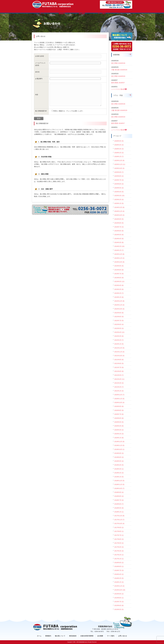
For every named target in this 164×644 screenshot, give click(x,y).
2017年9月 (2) (119, 527)
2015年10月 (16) (119, 590)
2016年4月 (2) (119, 574)
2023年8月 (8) (119, 270)
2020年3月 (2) (119, 430)
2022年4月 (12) (119, 332)
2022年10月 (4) (119, 309)
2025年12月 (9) (119, 160)
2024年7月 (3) (119, 227)
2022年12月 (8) (119, 301)
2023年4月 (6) (119, 285)
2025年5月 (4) (119, 188)
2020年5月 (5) (119, 422)
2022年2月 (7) (119, 340)
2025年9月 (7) (119, 172)
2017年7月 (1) (119, 535)
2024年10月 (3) (119, 215)
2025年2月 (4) (119, 199)
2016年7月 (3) (119, 570)
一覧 (130, 54)
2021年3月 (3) (119, 383)
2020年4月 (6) (119, 426)
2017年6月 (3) (119, 539)
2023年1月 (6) (119, 297)
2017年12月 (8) (119, 516)
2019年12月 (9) (119, 441)
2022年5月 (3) (119, 328)
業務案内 (48, 636)
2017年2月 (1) (119, 555)
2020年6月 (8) (119, 418)
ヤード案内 (110, 636)
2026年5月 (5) (119, 141)
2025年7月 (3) (119, 180)
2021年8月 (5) (119, 363)
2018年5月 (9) (119, 508)
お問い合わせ (122, 636)
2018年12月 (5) (119, 480)
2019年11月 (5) (119, 445)
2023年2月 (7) (119, 293)
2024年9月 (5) (119, 219)
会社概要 (100, 636)
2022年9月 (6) (119, 313)
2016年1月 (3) (119, 582)
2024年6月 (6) (119, 231)
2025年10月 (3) (119, 168)
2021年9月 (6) (119, 359)
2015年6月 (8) (119, 605)
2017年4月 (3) (119, 547)
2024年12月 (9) (119, 207)
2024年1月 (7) (119, 250)
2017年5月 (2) (119, 543)
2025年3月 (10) (119, 195)
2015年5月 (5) (119, 609)
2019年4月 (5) (119, 465)
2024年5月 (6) (119, 234)
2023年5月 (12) (119, 281)
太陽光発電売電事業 (86, 636)
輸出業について (60, 636)
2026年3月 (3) (119, 149)
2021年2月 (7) (119, 387)
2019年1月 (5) (119, 477)
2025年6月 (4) (119, 184)
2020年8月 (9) (119, 410)
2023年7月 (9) (119, 273)
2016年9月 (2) (119, 562)
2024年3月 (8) (119, 242)
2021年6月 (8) (119, 371)
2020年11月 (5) (119, 398)
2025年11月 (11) (119, 164)
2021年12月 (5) (119, 348)
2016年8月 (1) (119, 566)
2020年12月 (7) (119, 395)
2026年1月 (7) (119, 156)
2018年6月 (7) (119, 504)
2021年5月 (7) (119, 375)
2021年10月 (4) (119, 355)
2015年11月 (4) (119, 586)
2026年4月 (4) (119, 145)
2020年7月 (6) (119, 414)
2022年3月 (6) (119, 336)
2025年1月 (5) (119, 203)
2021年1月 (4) (119, 391)
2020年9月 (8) (119, 406)
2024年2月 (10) (119, 246)
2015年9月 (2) (119, 594)
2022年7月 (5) (119, 320)
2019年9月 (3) (119, 453)
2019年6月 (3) (119, 457)
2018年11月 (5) (119, 484)
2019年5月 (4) (119, 461)
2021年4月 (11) (119, 379)
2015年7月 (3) (119, 601)
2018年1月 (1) (119, 512)
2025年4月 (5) (119, 192)
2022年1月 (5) (119, 344)
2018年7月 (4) (119, 500)
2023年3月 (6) (119, 289)
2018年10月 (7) (119, 488)
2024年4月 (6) (119, 238)
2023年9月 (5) (119, 266)
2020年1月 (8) (119, 438)
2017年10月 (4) (119, 523)
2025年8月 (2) (119, 176)
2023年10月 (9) (119, 262)
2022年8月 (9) (119, 316)
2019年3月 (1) (119, 469)
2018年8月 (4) (119, 496)
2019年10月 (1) (119, 449)
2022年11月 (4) (119, 305)
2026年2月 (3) (119, 152)
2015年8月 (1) (119, 598)
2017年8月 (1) (119, 531)
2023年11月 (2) (119, 258)
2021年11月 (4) (119, 352)
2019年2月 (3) (119, 473)
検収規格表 (72, 636)
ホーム (39, 636)
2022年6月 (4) (119, 324)
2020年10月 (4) (119, 402)
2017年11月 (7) (119, 519)
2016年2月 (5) (119, 578)
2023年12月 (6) (119, 254)
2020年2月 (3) (119, 434)
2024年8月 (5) (119, 223)
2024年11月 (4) (119, 211)
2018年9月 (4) (119, 492)
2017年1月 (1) (119, 559)
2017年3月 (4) (119, 551)
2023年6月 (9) (119, 277)
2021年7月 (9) (119, 367)
